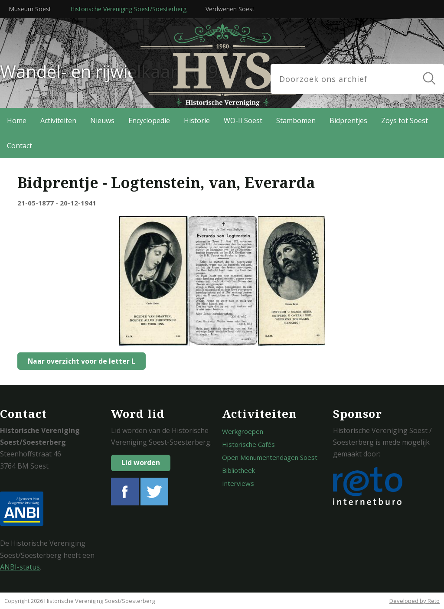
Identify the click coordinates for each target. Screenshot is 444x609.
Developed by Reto (414, 601)
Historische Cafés (248, 444)
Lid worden (140, 462)
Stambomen (296, 120)
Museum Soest (30, 9)
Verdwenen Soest (230, 9)
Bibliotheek (238, 470)
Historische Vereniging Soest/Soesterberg (128, 9)
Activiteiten (58, 120)
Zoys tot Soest (404, 120)
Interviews (238, 483)
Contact (19, 145)
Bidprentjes (348, 120)
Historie (197, 120)
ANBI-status (20, 567)
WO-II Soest (243, 120)
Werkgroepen (242, 431)
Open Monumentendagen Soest (269, 457)
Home (16, 120)
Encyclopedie (149, 120)
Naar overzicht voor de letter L (79, 361)
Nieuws (102, 120)
